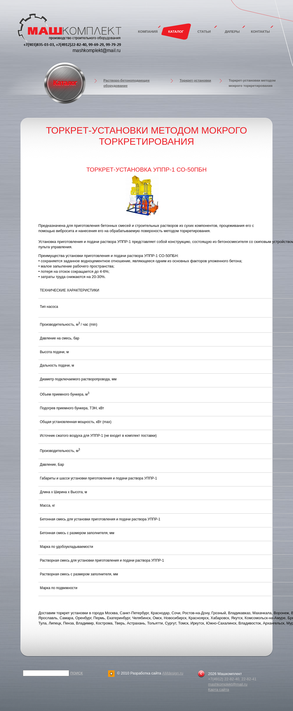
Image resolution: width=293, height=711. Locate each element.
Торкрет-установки (195, 80)
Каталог (176, 31)
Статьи (204, 31)
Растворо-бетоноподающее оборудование (126, 83)
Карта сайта (218, 689)
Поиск (76, 673)
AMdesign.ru (172, 673)
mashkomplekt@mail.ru (227, 684)
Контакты (260, 31)
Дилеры (232, 31)
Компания (148, 31)
